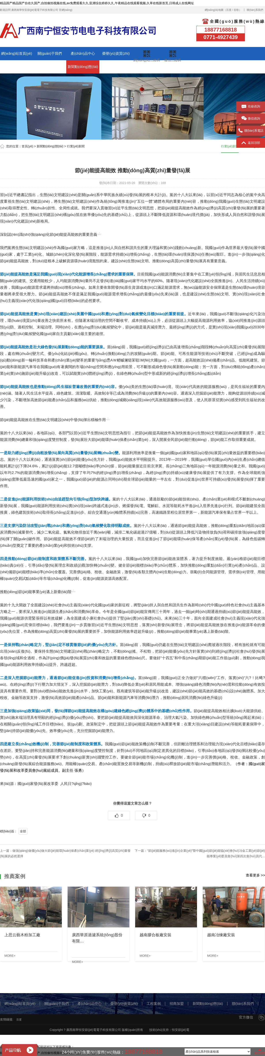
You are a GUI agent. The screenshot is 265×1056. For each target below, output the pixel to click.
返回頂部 (250, 143)
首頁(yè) (27, 146)
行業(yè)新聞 (76, 146)
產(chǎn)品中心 (83, 53)
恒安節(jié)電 (180, 1030)
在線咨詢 (250, 106)
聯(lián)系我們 (255, 9)
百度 (228, 9)
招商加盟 (50, 67)
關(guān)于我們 (50, 53)
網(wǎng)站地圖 (214, 9)
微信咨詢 (250, 118)
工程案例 (16, 67)
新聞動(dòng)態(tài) (83, 67)
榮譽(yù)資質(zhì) (116, 53)
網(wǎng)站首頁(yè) (16, 53)
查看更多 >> (255, 875)
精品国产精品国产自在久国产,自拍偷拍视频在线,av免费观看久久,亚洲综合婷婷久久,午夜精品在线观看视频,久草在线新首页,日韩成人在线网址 (97, 3)
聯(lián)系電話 (250, 130)
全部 (23, 831)
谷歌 (236, 9)
